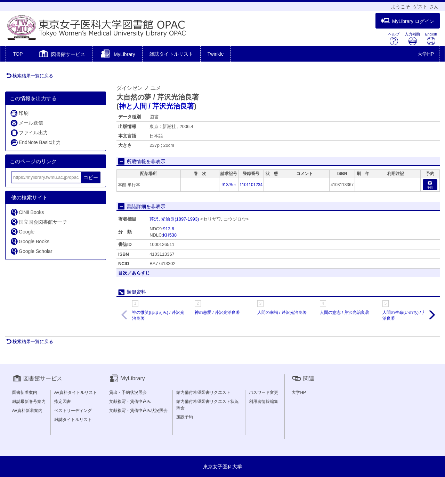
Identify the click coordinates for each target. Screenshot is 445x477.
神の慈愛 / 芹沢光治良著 (217, 312)
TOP (18, 54)
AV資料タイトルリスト (75, 392)
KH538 (170, 235)
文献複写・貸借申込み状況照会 (138, 410)
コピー (90, 177)
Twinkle (216, 54)
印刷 (19, 113)
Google (22, 231)
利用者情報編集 (263, 401)
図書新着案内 (24, 392)
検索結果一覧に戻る (29, 75)
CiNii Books (27, 212)
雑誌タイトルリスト (171, 54)
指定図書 (62, 401)
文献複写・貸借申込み (130, 401)
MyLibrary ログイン (407, 21)
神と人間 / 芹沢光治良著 (156, 106)
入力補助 (412, 39)
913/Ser (228, 184)
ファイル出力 (29, 132)
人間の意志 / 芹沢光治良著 (344, 312)
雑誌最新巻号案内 (29, 401)
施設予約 (184, 416)
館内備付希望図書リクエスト (203, 392)
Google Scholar (31, 251)
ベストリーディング (73, 410)
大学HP (426, 54)
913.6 (168, 228)
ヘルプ (393, 39)
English (431, 39)
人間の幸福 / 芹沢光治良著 (282, 312)
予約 (430, 185)
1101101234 (251, 184)
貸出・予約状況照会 (128, 392)
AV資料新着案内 (27, 410)
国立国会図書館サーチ (38, 221)
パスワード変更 (263, 392)
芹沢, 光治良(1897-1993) (174, 219)
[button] (61, 54)
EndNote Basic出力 (35, 142)
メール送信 (26, 123)
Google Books (29, 241)
